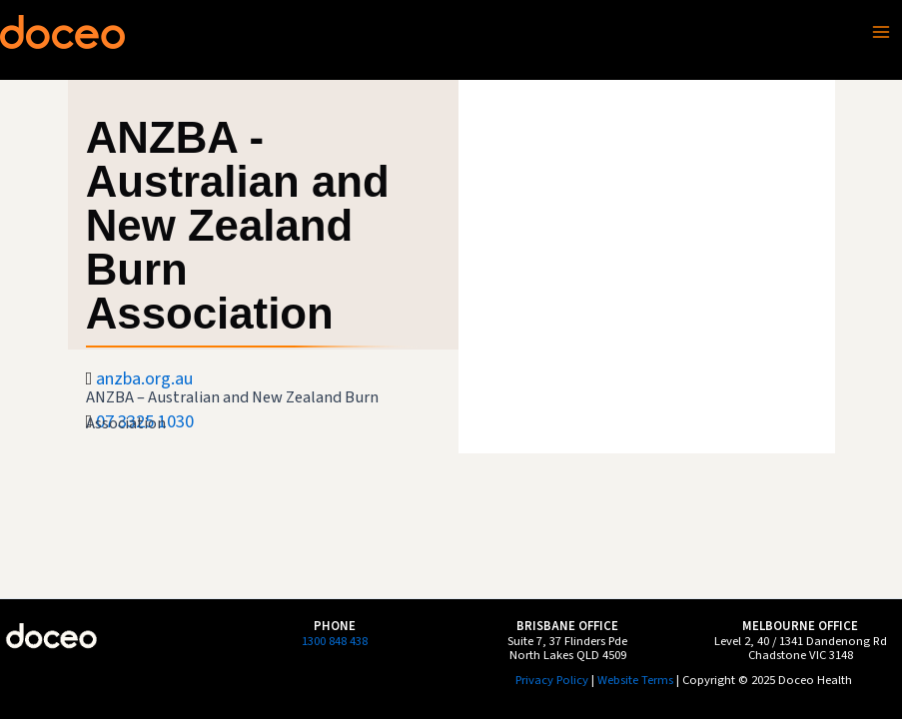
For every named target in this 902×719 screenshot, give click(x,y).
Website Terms (635, 680)
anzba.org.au (144, 378)
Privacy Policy (551, 680)
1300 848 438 (335, 641)
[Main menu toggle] (881, 32)
